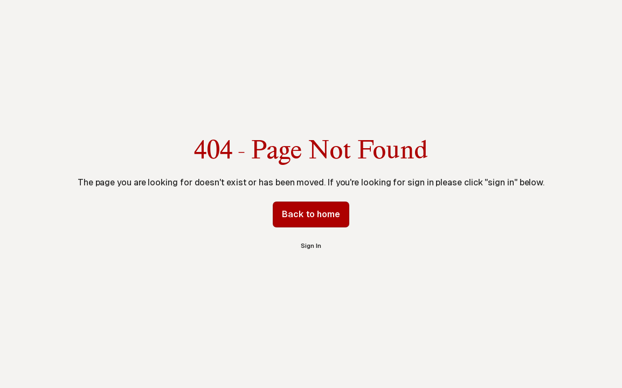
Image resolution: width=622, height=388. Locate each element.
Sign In (311, 246)
